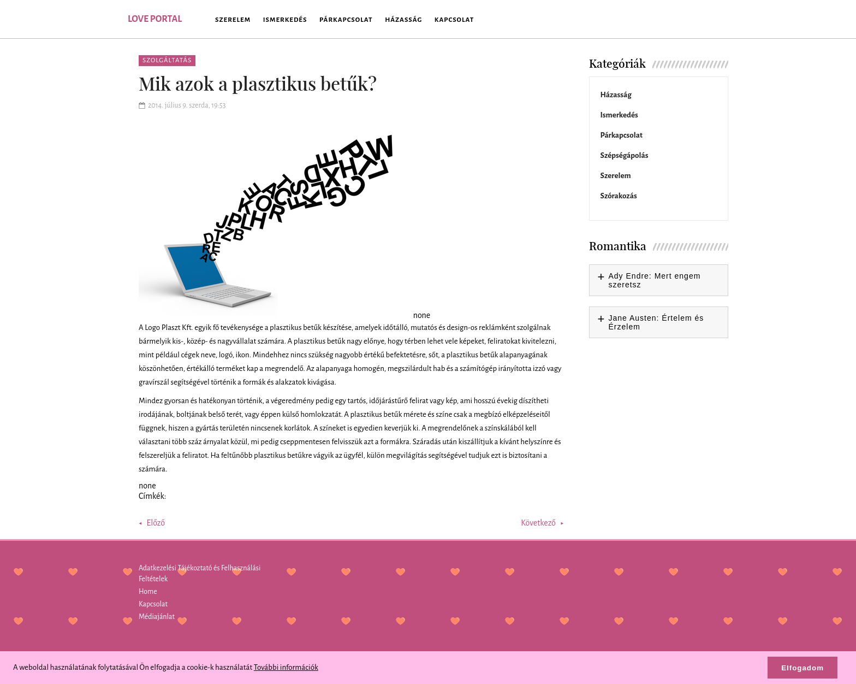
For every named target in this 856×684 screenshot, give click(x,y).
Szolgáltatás (167, 60)
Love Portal (155, 19)
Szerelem (233, 19)
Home (148, 591)
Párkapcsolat (345, 19)
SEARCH (711, 19)
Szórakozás (619, 196)
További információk (286, 667)
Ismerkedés (285, 19)
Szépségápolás (625, 155)
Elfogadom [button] (802, 668)
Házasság (403, 19)
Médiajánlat (157, 617)
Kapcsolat (454, 19)
